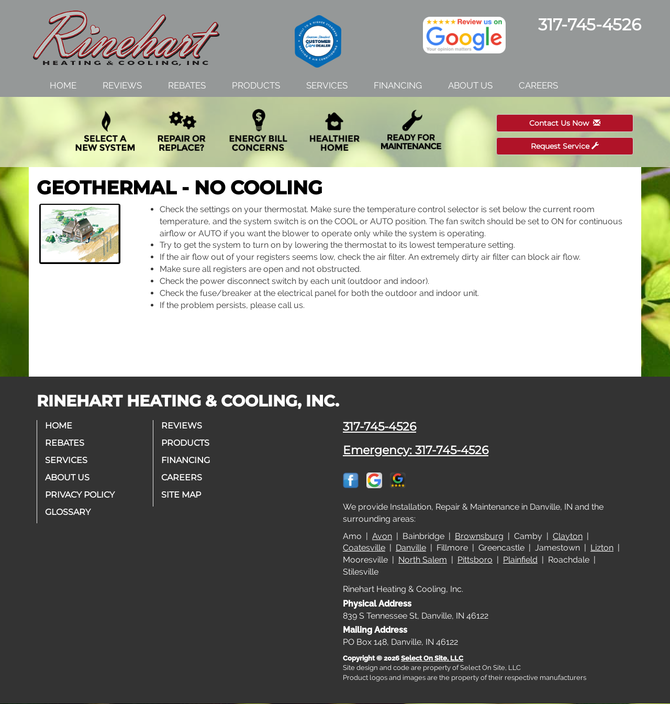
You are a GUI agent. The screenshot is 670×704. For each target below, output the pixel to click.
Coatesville (364, 548)
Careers (538, 85)
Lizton (601, 548)
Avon (382, 536)
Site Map (181, 495)
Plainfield (520, 560)
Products (256, 85)
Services (327, 85)
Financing (398, 85)
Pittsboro (475, 560)
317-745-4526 (379, 426)
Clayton (568, 536)
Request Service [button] (565, 146)
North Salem (422, 560)
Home (63, 85)
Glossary (68, 512)
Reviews (122, 85)
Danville (411, 548)
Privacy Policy (80, 495)
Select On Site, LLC (432, 658)
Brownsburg (479, 536)
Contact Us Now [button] (564, 123)
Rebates (187, 85)
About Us (470, 85)
